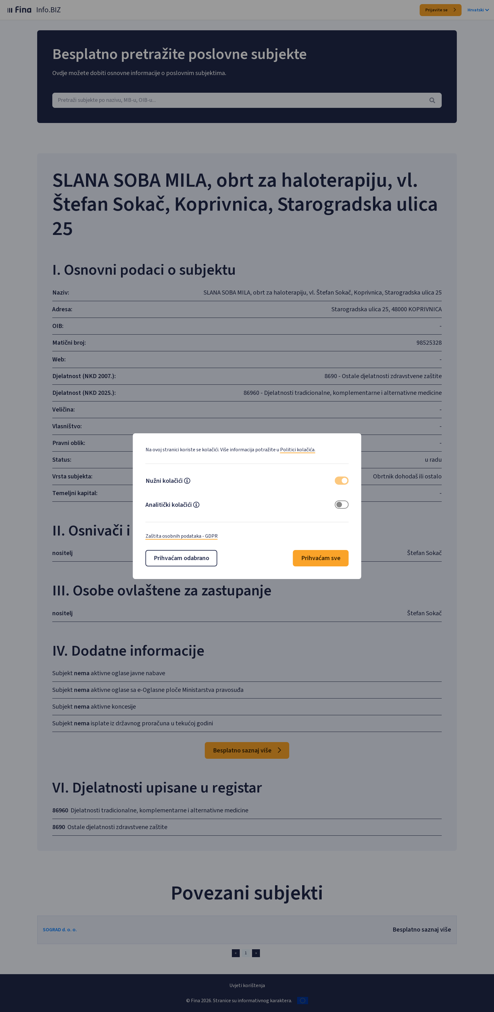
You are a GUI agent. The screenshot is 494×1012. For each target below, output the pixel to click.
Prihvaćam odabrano (181, 558)
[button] (187, 481)
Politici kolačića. (297, 449)
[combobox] (247, 100)
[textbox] (247, 100)
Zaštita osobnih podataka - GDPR (182, 536)
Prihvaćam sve (321, 558)
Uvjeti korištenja (247, 985)
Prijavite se (440, 10)
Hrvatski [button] (478, 10)
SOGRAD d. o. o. (77, 929)
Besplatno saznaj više (247, 750)
